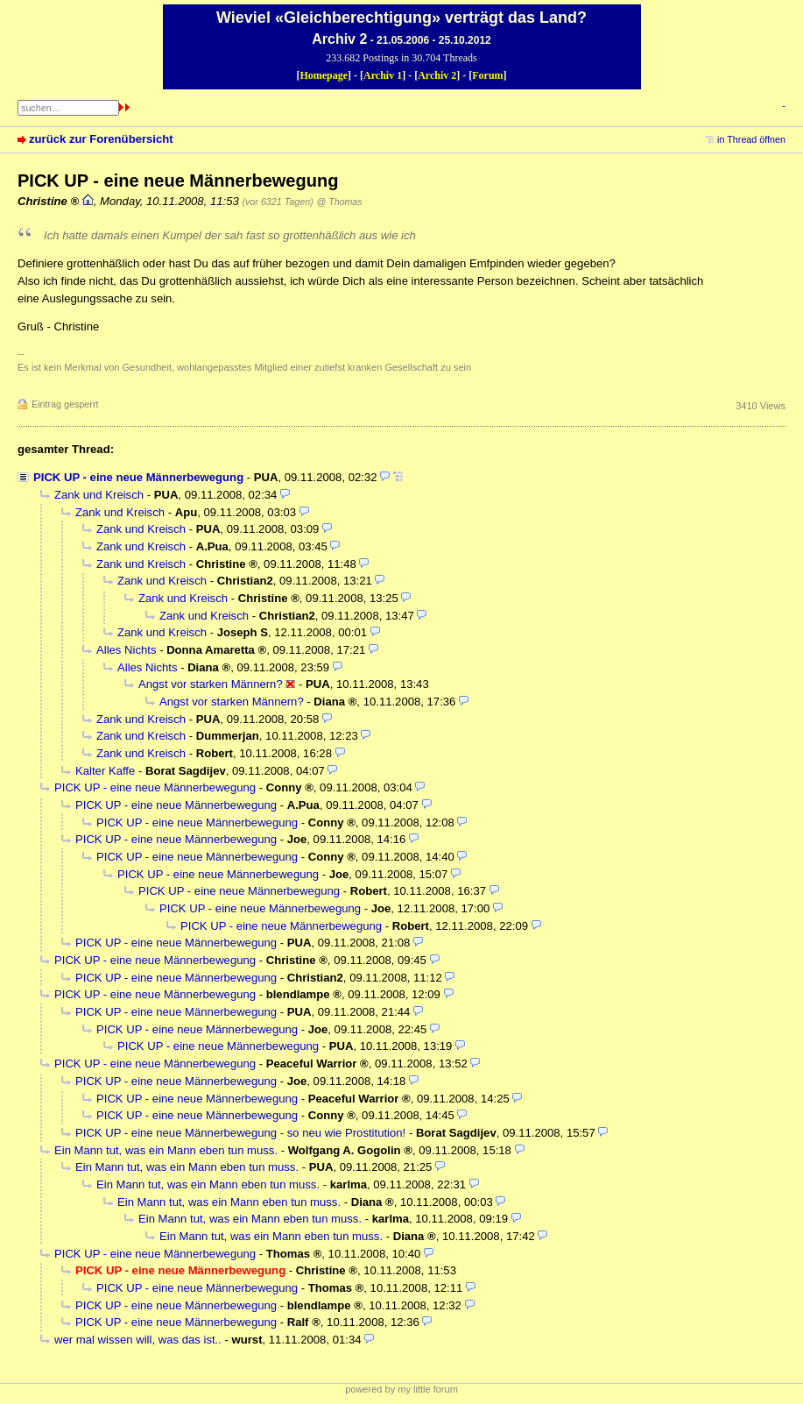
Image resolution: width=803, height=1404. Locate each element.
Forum (487, 75)
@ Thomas (340, 201)
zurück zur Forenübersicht (101, 138)
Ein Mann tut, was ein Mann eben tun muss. (166, 1150)
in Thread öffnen (751, 139)
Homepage (323, 75)
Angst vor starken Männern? (210, 684)
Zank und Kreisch (99, 494)
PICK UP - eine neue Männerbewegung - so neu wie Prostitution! (240, 1132)
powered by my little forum (401, 1389)
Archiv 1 (382, 75)
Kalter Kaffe (105, 770)
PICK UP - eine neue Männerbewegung (138, 477)
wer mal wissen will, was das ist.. (138, 1339)
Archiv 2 (437, 75)
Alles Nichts (126, 649)
